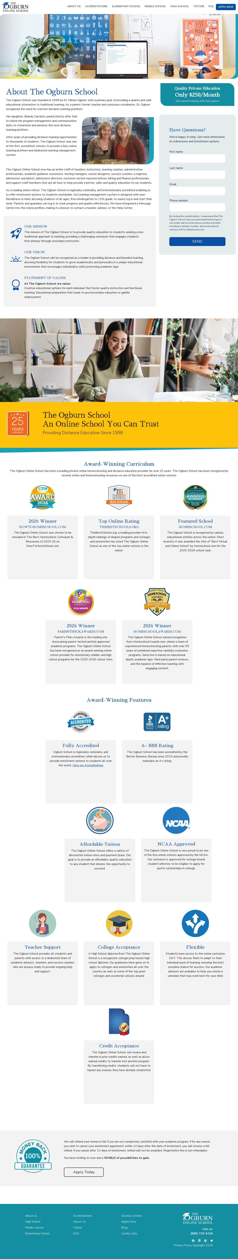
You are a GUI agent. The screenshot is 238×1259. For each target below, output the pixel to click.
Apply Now (128, 1222)
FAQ (211, 6)
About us (31, 1216)
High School (33, 1222)
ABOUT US (74, 6)
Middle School (34, 1228)
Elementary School (37, 1233)
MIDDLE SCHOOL (155, 6)
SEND (197, 241)
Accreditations (82, 1216)
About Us (79, 1222)
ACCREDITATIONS (96, 6)
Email (172, 184)
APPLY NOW (225, 7)
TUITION (198, 6)
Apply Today (83, 1172)
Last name (176, 168)
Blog (124, 1228)
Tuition (77, 1228)
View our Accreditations (87, 765)
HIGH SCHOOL (179, 6)
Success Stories (131, 1216)
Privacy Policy (182, 1245)
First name (176, 152)
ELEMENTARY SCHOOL (126, 6)
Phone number (178, 200)
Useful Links (129, 1233)
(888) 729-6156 (201, 1233)
